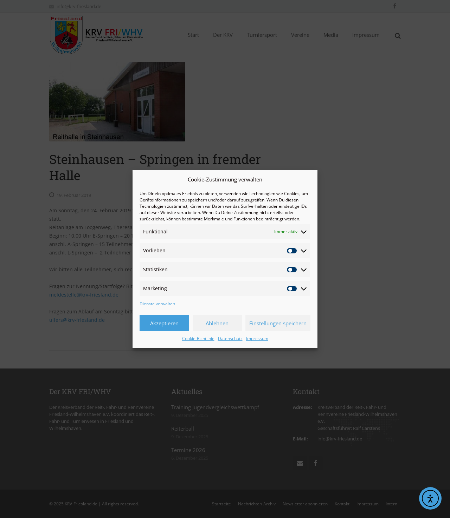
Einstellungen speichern (278, 323)
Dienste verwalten (157, 304)
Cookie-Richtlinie (198, 338)
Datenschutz (230, 338)
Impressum (257, 338)
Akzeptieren (164, 323)
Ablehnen (217, 323)
